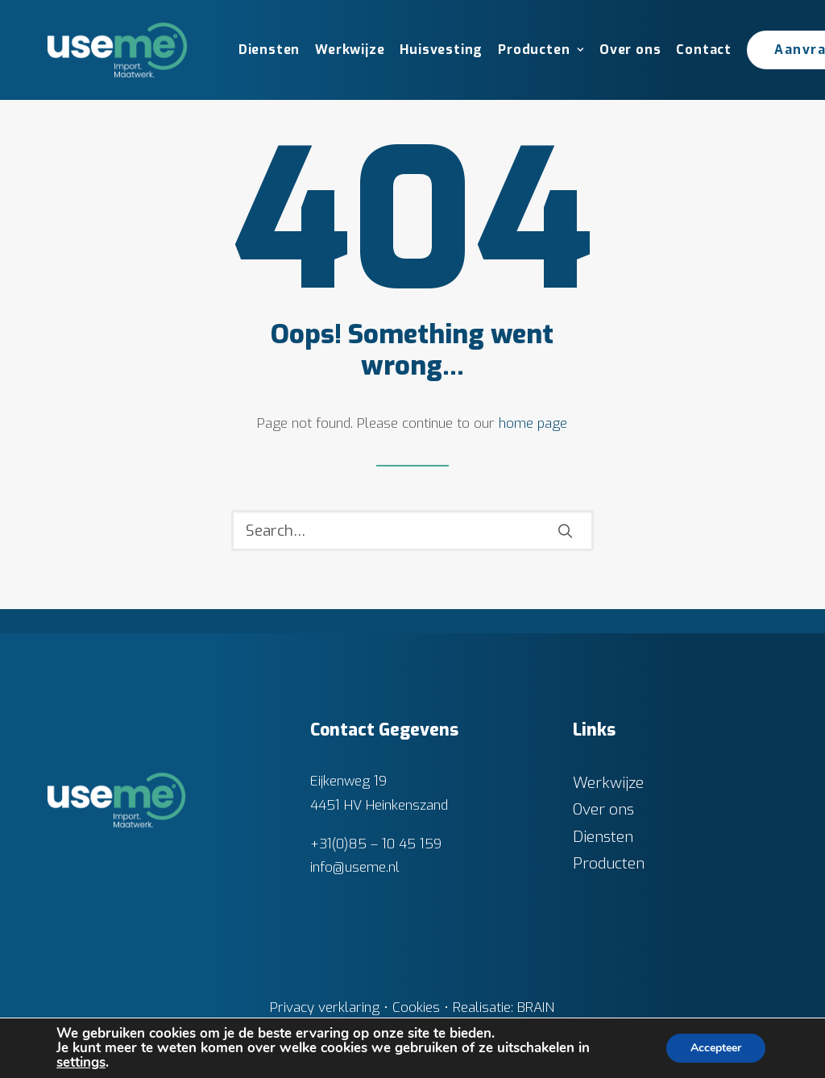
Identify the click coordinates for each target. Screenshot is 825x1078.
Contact (704, 49)
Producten (541, 49)
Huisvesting (441, 49)
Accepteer (715, 1047)
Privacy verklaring (324, 1007)
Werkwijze (349, 49)
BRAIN (535, 1007)
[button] (565, 531)
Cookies (416, 1007)
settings (81, 1062)
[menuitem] (263, 50)
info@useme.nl (355, 867)
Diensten (269, 49)
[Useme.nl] (117, 50)
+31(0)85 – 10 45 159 (376, 844)
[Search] (412, 530)
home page (533, 423)
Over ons (630, 49)
